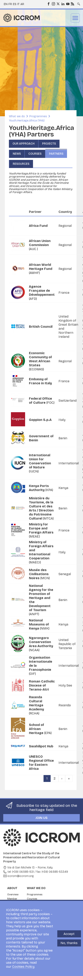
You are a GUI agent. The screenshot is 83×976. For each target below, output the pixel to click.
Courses (35, 153)
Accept (69, 934)
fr (10, 4)
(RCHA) (36, 705)
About (12, 888)
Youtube (67, 3)
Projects (49, 143)
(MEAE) (41, 530)
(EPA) (40, 729)
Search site (78, 2)
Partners (56, 153)
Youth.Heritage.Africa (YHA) (27, 120)
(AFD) (42, 293)
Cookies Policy (23, 967)
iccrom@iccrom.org (20, 876)
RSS (72, 3)
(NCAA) (41, 644)
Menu (75, 18)
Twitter (57, 3)
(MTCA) (41, 508)
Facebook (48, 3)
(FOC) (41, 401)
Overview (13, 894)
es (14, 4)
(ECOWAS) (40, 361)
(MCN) (39, 574)
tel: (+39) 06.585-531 (20, 872)
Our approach (24, 143)
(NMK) (39, 624)
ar (22, 4)
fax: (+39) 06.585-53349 (52, 872)
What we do (17, 116)
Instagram (53, 3)
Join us (41, 818)
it (18, 4)
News (17, 153)
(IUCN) (40, 463)
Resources (21, 164)
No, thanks (69, 943)
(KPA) (41, 488)
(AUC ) (40, 245)
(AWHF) (40, 269)
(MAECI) (41, 552)
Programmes (38, 116)
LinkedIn (62, 3)
